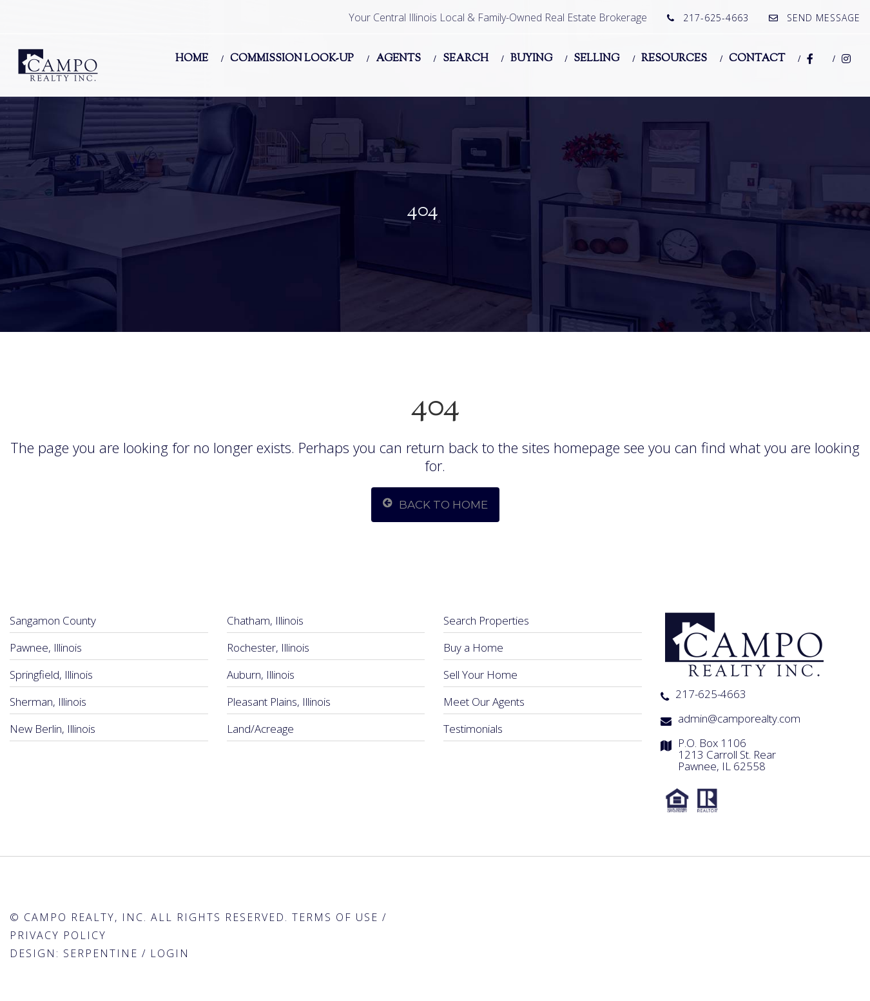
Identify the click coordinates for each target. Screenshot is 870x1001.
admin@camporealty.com (739, 718)
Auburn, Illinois (261, 674)
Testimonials (473, 728)
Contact (757, 58)
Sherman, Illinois (48, 701)
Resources (674, 58)
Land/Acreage (260, 728)
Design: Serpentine (74, 953)
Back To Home (435, 504)
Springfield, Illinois (51, 674)
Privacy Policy (58, 935)
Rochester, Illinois (268, 647)
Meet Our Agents (484, 701)
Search (465, 58)
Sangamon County (53, 620)
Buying (531, 58)
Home (191, 58)
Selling (596, 58)
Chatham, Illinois (265, 620)
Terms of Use (335, 917)
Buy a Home (473, 647)
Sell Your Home (480, 674)
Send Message (823, 18)
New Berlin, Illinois (52, 728)
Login (169, 953)
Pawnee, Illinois (46, 647)
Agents (398, 58)
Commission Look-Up (292, 58)
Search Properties (486, 620)
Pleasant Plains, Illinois (279, 701)
